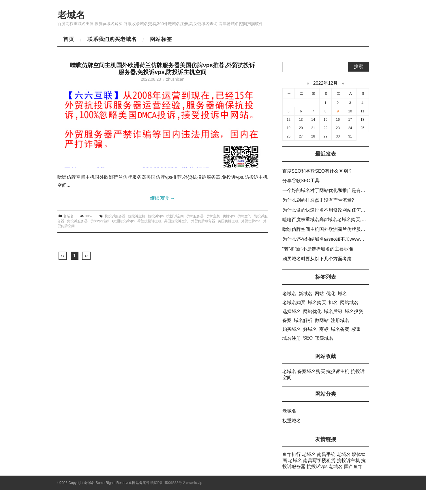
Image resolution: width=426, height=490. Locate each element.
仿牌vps (229, 216)
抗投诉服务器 (115, 216)
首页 (68, 39)
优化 (330, 293)
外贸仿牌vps (250, 221)
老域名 (71, 15)
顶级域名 (324, 338)
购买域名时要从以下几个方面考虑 (317, 258)
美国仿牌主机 (228, 221)
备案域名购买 (311, 371)
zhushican (175, 79)
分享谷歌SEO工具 (301, 180)
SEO (308, 338)
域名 (342, 293)
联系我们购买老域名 (112, 39)
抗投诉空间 (175, 216)
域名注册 (291, 338)
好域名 (310, 329)
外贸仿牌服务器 (203, 221)
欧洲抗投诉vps (123, 221)
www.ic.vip (194, 483)
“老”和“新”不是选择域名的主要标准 (317, 248)
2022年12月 (325, 83)
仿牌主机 (213, 216)
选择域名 (291, 311)
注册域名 (340, 320)
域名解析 (303, 320)
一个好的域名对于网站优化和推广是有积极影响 (330, 190)
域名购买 (317, 302)
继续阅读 (162, 198)
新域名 (305, 293)
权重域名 (291, 420)
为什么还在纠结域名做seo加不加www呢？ (325, 239)
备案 (287, 320)
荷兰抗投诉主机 (149, 221)
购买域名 (291, 329)
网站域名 (349, 302)
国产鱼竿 (353, 466)
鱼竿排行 (291, 454)
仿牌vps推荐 (100, 221)
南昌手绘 (326, 454)
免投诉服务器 (77, 221)
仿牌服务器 (195, 216)
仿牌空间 (244, 216)
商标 (324, 329)
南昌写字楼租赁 (319, 460)
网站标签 (161, 39)
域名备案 (340, 329)
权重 (356, 329)
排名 (333, 302)
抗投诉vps (156, 216)
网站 (319, 293)
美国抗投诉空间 (176, 221)
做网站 (322, 320)
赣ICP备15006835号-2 (167, 483)
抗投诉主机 (136, 216)
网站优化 (312, 311)
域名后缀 (333, 311)
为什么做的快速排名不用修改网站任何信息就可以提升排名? (343, 210)
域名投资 (354, 311)
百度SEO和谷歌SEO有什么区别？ (317, 171)
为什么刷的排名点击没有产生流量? (318, 200)
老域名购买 (293, 302)
